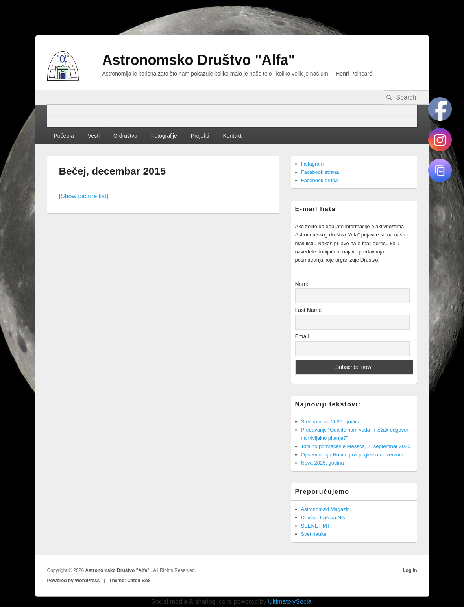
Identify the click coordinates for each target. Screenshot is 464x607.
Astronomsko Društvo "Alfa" (198, 60)
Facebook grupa (319, 180)
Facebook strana (320, 172)
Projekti (200, 136)
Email (302, 336)
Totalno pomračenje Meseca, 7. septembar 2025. (356, 446)
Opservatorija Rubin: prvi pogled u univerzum (352, 455)
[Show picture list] (83, 196)
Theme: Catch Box (129, 580)
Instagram (312, 164)
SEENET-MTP (317, 526)
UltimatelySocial (290, 601)
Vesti (94, 136)
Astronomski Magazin (325, 509)
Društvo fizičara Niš (323, 517)
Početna (64, 136)
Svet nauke (314, 534)
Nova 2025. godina (322, 463)
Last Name (308, 310)
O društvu (125, 136)
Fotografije (164, 136)
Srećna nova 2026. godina (331, 421)
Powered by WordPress (73, 580)
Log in (410, 570)
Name (302, 284)
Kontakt (232, 136)
